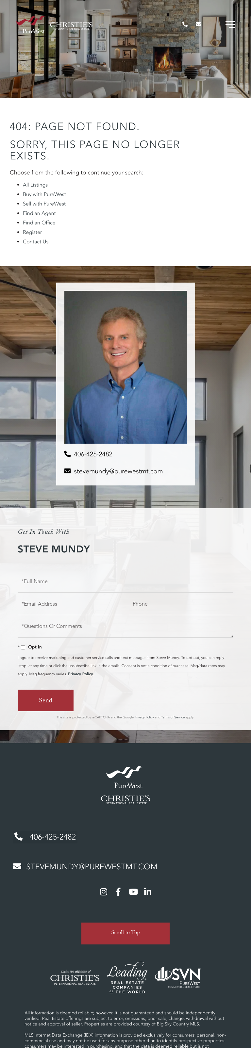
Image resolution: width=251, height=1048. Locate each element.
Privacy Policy (80, 674)
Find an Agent (39, 213)
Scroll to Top (125, 931)
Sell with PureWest (44, 204)
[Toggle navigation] (230, 26)
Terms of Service (173, 717)
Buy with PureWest (44, 194)
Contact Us (35, 241)
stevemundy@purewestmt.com (118, 471)
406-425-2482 (93, 454)
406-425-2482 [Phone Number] (44, 836)
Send (46, 701)
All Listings (35, 185)
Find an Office (39, 223)
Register (32, 232)
